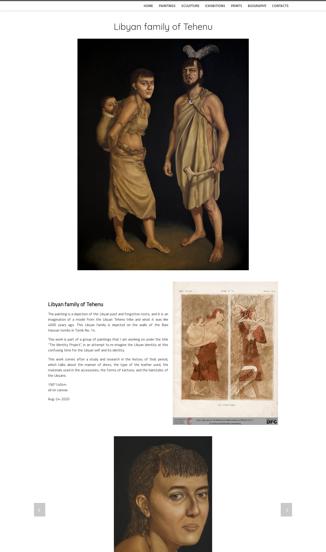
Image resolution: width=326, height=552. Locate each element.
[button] (39, 509)
